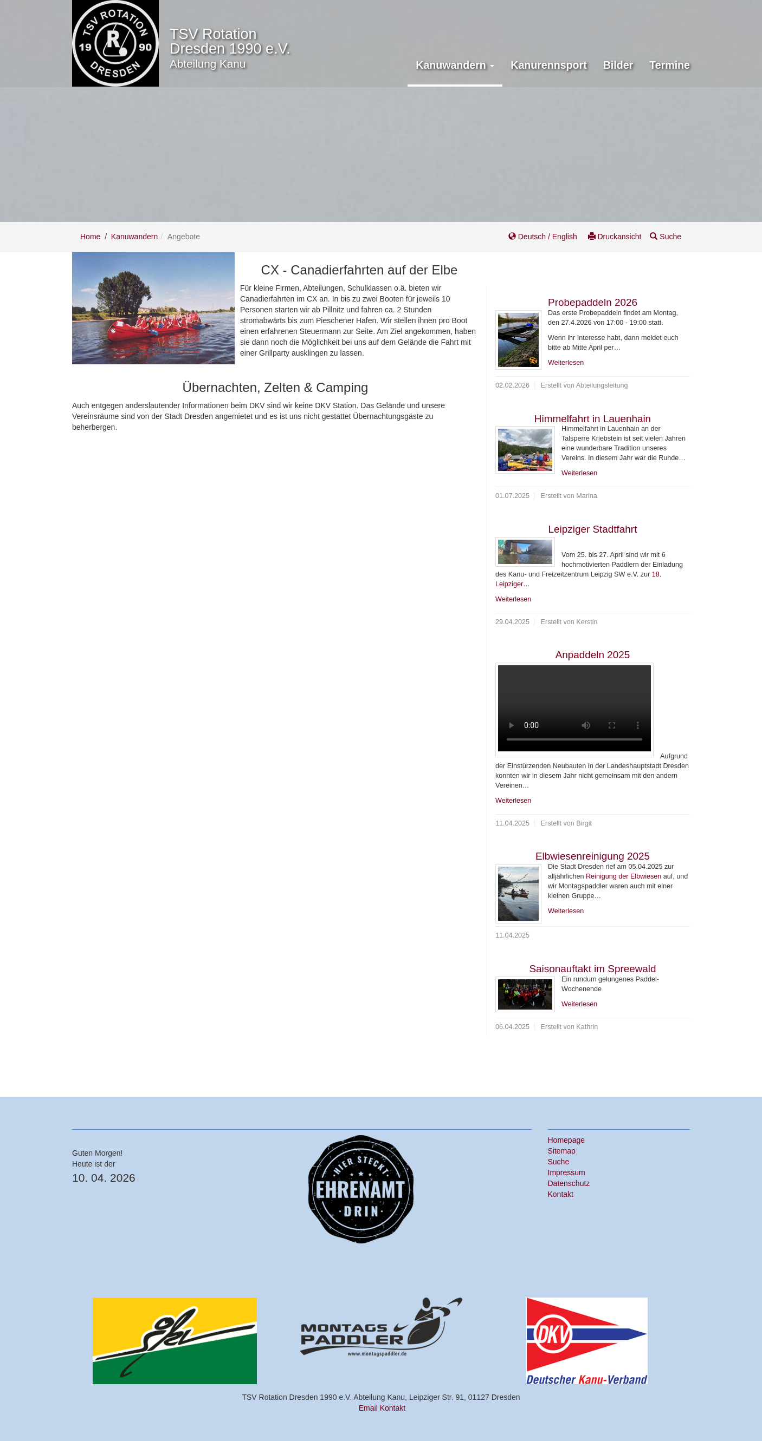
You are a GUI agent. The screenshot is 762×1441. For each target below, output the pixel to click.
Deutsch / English (543, 236)
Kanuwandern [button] (455, 65)
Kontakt (560, 1194)
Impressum (566, 1172)
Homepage (566, 1140)
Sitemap (562, 1151)
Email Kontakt (382, 1408)
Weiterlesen (566, 362)
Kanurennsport (548, 65)
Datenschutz (569, 1183)
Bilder (618, 65)
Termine (669, 65)
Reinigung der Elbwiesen (623, 876)
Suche (665, 236)
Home (90, 236)
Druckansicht (615, 236)
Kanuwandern (134, 236)
